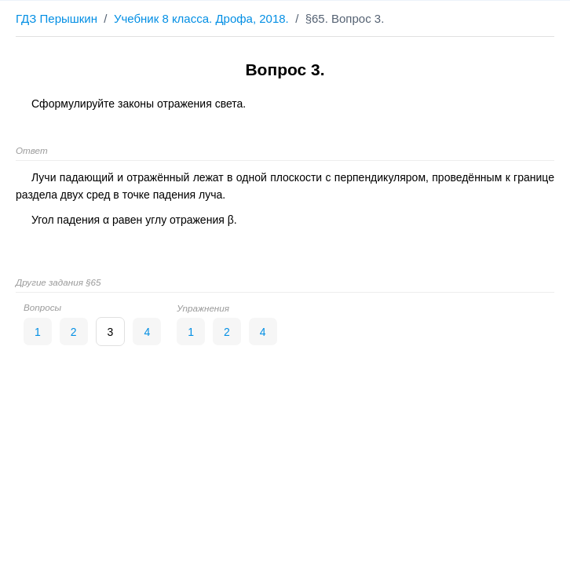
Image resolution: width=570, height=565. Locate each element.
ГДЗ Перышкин (56, 18)
